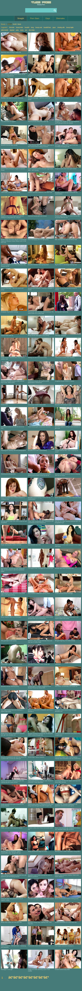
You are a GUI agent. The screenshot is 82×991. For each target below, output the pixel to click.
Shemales (60, 18)
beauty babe (19, 27)
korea (21, 30)
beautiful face (47, 27)
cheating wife (61, 27)
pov (26, 30)
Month (15, 24)
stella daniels (4, 30)
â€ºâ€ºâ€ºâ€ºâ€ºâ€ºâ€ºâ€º (28, 977)
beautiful (27, 27)
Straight (20, 18)
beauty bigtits (70, 27)
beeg (32, 27)
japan (54, 27)
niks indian (32, 30)
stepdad (12, 30)
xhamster (11, 27)
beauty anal (38, 27)
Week (19, 24)
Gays (47, 18)
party (17, 30)
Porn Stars (34, 18)
